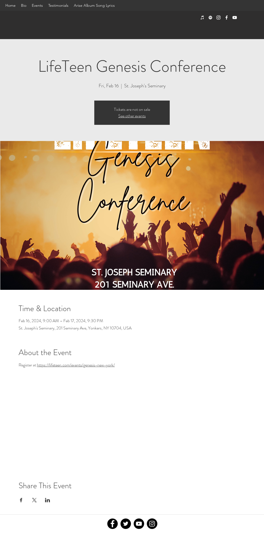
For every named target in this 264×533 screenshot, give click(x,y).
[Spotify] (210, 17)
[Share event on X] (34, 500)
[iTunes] (202, 17)
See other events (132, 116)
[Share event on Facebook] (21, 500)
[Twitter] (125, 523)
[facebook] (226, 17)
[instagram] (218, 17)
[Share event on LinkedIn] (47, 500)
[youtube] (234, 17)
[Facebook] (112, 523)
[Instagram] (152, 523)
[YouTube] (139, 523)
